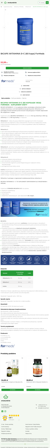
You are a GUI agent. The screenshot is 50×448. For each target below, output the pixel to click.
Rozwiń (25, 443)
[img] (14, 415)
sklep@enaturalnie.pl (43, 408)
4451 (11, 419)
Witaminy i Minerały (18, 6)
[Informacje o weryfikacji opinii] (14, 421)
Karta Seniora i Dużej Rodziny (32, 424)
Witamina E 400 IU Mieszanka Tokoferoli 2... (37, 382)
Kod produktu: (29, 80)
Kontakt (27, 431)
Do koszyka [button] (12, 389)
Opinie (24, 98)
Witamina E (28, 6)
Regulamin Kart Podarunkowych (33, 426)
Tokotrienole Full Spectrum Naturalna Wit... (12, 382)
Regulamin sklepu (5, 431)
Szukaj (42, 2)
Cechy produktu (16, 98)
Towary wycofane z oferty (31, 429)
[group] (12, 374)
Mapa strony (28, 433)
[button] (22, 358)
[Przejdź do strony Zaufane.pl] (5, 418)
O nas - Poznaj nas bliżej (7, 424)
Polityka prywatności (6, 433)
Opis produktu (5, 98)
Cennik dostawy (5, 426)
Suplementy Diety (8, 6)
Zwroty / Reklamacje (6, 429)
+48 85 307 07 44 (42, 405)
